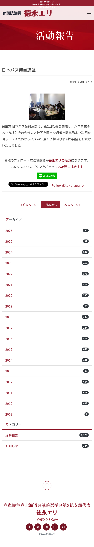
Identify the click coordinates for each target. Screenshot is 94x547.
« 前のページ (28, 204)
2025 (47, 241)
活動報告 (47, 435)
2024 (47, 252)
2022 (47, 273)
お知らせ (47, 446)
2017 (47, 327)
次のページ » (72, 204)
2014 (47, 360)
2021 (47, 284)
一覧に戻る (50, 204)
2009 (47, 414)
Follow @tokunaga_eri (69, 185)
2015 (47, 349)
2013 (47, 371)
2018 (47, 317)
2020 (47, 295)
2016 (47, 338)
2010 (47, 403)
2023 (47, 263)
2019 (47, 306)
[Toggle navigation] (88, 13)
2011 (47, 392)
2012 (47, 381)
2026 (47, 230)
